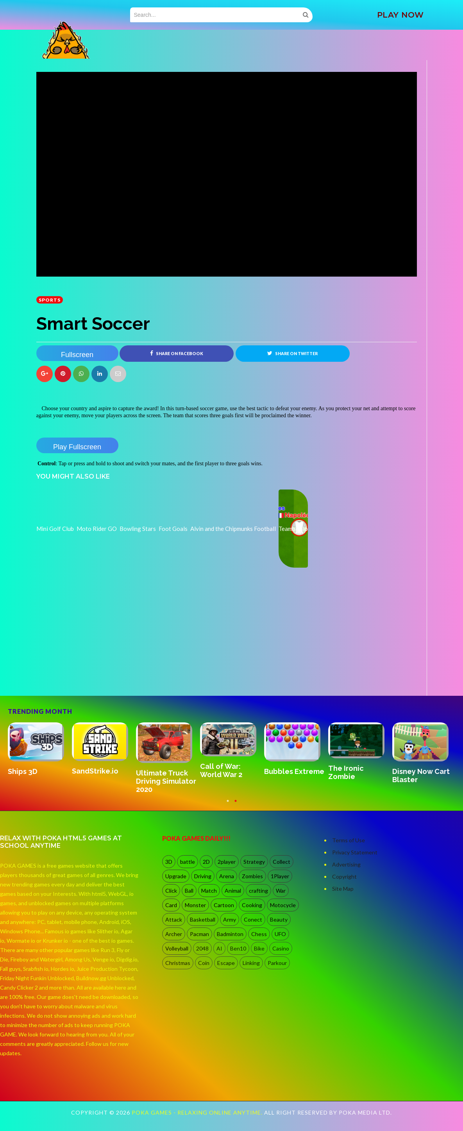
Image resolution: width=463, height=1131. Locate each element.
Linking (251, 962)
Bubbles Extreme (294, 771)
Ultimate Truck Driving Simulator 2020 (166, 781)
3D (168, 861)
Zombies (252, 876)
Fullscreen (77, 355)
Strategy (254, 861)
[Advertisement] (95, 673)
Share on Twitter (292, 353)
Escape (226, 962)
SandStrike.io (95, 771)
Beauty (279, 919)
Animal (233, 890)
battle (187, 861)
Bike (259, 948)
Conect (253, 919)
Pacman (199, 934)
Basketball (202, 919)
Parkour (277, 962)
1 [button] (228, 805)
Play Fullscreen (77, 447)
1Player (280, 876)
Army (229, 919)
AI (219, 948)
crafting (258, 890)
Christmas (177, 962)
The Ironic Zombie (346, 772)
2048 (202, 948)
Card (171, 905)
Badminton (230, 934)
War (281, 890)
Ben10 (238, 948)
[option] (40, 750)
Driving (202, 876)
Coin (203, 962)
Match (209, 890)
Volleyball (176, 948)
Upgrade (175, 876)
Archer (173, 934)
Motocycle (283, 905)
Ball (189, 890)
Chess (259, 934)
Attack (173, 919)
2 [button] (236, 805)
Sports (50, 300)
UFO (280, 934)
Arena (226, 876)
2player (227, 861)
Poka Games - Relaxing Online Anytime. (198, 1112)
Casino (280, 948)
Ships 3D (23, 771)
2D (206, 861)
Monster (195, 905)
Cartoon (224, 905)
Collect (281, 861)
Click (171, 890)
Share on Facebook (176, 353)
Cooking (252, 905)
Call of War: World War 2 (221, 770)
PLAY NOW (400, 15)
